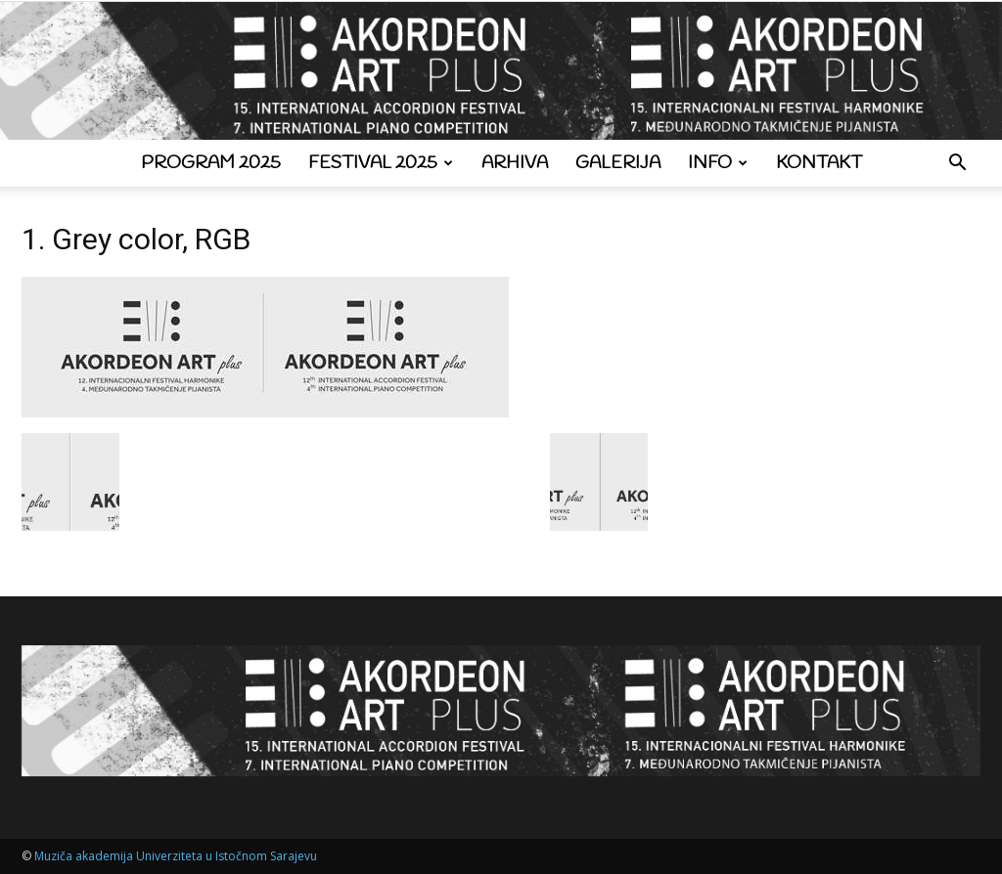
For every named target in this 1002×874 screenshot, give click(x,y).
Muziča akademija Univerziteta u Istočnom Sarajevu (175, 856)
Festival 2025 (380, 163)
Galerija (617, 163)
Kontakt (819, 163)
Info (718, 163)
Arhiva (514, 163)
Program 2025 (211, 163)
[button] (957, 164)
